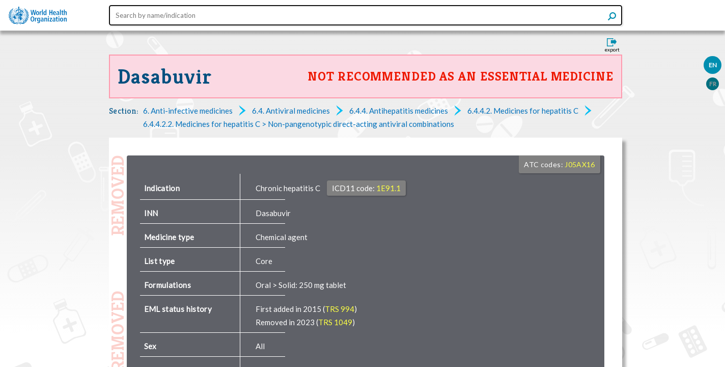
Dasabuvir (165, 76)
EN (713, 65)
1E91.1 (388, 188)
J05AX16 (580, 164)
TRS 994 (339, 308)
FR (712, 84)
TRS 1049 (335, 322)
